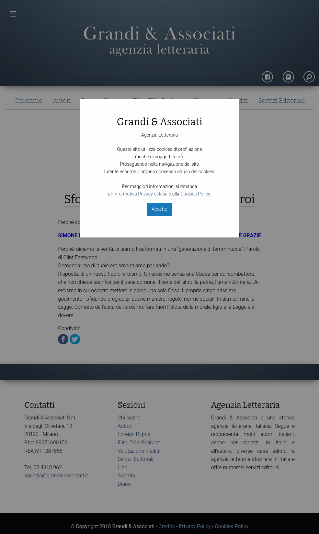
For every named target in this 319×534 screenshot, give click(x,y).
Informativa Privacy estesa (140, 194)
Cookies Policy (195, 194)
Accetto (159, 209)
